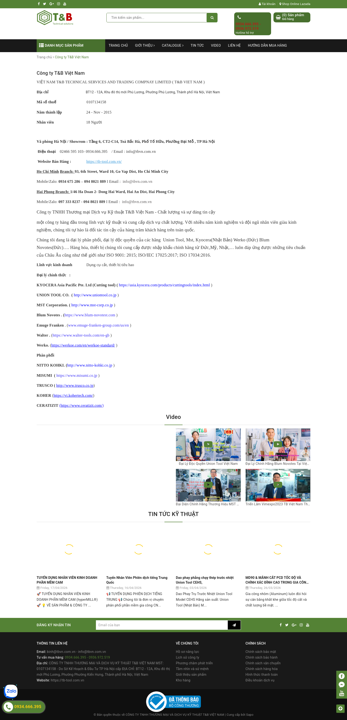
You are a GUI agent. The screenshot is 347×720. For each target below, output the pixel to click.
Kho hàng (183, 680)
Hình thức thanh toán (262, 674)
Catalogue (172, 45)
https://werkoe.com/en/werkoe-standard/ (83, 345)
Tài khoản (267, 4)
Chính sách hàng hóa (262, 669)
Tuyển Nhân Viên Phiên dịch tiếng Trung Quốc (137, 580)
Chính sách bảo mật (261, 652)
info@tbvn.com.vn (137, 181)
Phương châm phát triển (194, 663)
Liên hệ (234, 45)
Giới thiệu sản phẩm (191, 674)
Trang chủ (118, 45)
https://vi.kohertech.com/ (73, 395)
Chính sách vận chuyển (263, 663)
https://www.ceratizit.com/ (81, 405)
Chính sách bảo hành (262, 657)
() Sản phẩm (293, 17)
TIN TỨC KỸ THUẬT (173, 514)
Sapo (249, 714)
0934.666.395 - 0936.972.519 (248, 26)
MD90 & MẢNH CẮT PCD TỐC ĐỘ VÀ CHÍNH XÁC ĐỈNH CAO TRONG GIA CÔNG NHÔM (277, 580)
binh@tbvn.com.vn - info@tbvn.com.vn (76, 652)
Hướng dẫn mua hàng (267, 45)
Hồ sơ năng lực (187, 652)
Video (216, 45)
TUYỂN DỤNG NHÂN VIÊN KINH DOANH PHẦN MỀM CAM (67, 580)
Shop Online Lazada (294, 4)
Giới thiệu (145, 45)
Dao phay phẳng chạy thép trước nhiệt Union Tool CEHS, (205, 580)
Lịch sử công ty (187, 657)
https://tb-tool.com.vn (67, 680)
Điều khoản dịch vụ (260, 680)
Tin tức (197, 45)
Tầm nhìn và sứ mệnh (192, 669)
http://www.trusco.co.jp (74, 385)
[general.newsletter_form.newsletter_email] (162, 625)
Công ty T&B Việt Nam (61, 73)
